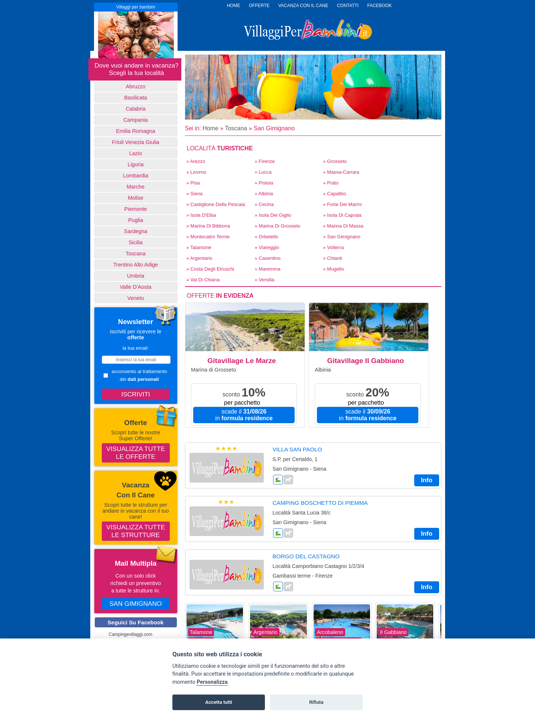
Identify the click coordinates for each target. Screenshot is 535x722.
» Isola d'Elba (201, 215)
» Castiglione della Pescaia (216, 204)
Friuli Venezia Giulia (135, 142)
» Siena (195, 193)
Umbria (135, 276)
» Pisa (193, 183)
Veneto (135, 298)
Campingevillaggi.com (130, 634)
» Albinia (264, 193)
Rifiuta (316, 702)
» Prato (331, 183)
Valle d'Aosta (136, 287)
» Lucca (263, 172)
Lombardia (135, 176)
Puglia (135, 220)
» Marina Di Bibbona (208, 226)
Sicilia (136, 242)
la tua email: (136, 348)
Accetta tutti (218, 702)
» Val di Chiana (203, 279)
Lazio (135, 153)
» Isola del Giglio (273, 215)
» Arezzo (196, 161)
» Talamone (199, 247)
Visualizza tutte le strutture (135, 531)
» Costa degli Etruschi (210, 269)
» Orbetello (267, 236)
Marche (136, 187)
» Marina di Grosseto (278, 226)
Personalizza (212, 682)
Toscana (136, 254)
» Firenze (265, 161)
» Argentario (200, 258)
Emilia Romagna (135, 131)
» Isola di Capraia (342, 215)
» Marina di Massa (343, 226)
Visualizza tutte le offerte (135, 452)
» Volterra (333, 247)
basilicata (135, 98)
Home (210, 128)
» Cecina (264, 204)
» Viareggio (267, 247)
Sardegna (135, 231)
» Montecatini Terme (208, 236)
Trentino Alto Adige (135, 265)
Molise (135, 198)
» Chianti (332, 258)
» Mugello (333, 269)
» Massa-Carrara (341, 172)
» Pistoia (264, 183)
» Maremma (268, 269)
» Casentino (268, 258)
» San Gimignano (341, 236)
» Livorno (196, 172)
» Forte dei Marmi (342, 204)
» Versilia (265, 279)
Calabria (136, 109)
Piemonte (135, 209)
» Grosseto (335, 161)
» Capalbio (334, 193)
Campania (135, 120)
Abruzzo (136, 86)
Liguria (135, 164)
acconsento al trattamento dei (135, 375)
